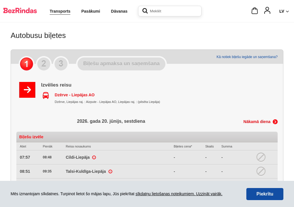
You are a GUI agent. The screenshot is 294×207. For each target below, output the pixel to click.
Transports (60, 11)
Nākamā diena (256, 121)
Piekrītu (264, 193)
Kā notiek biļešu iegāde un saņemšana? (247, 57)
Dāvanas (119, 11)
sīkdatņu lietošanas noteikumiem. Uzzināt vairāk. (179, 193)
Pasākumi (90, 11)
